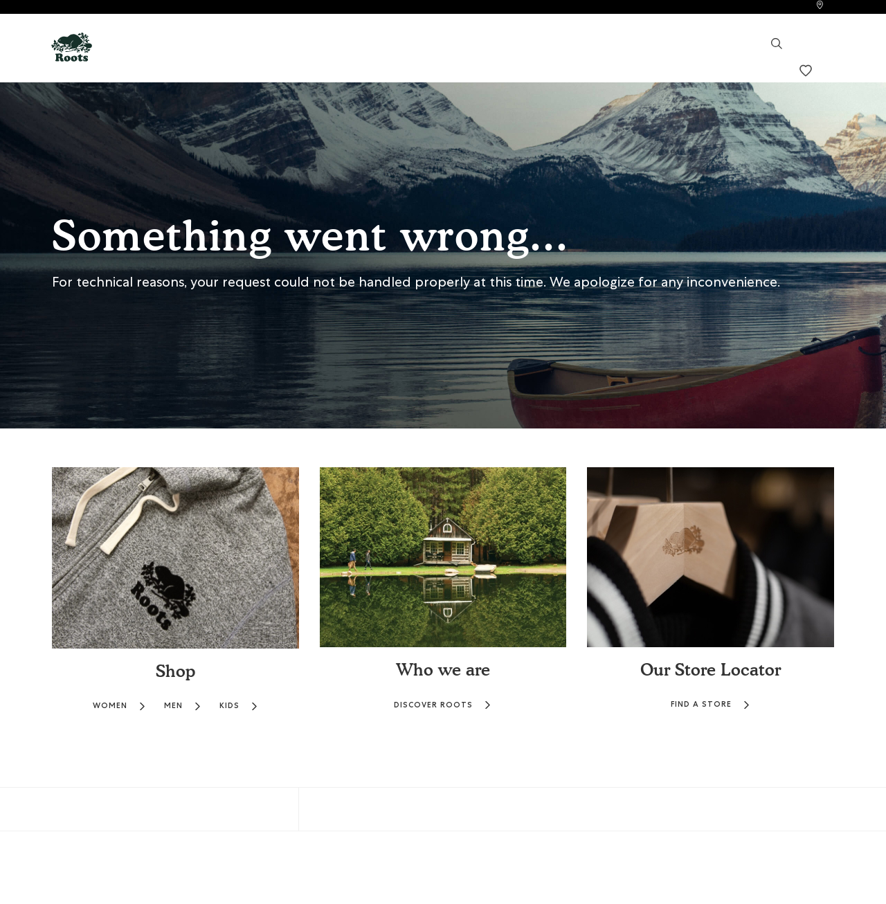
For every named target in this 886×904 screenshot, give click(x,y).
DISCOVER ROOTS (442, 704)
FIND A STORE (710, 704)
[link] (819, 6)
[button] (71, 46)
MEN (182, 705)
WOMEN (119, 705)
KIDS (238, 705)
